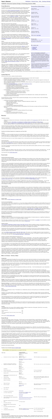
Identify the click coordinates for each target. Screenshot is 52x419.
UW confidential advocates (18, 234)
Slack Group (34, 49)
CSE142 (12, 16)
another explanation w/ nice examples (25, 392)
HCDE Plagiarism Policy (34, 178)
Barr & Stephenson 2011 (27, 83)
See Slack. (39, 35)
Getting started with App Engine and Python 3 (25, 397)
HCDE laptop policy (13, 152)
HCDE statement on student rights (14, 199)
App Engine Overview (26, 409)
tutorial (24, 408)
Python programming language (14, 10)
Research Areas (35, 1)
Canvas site (34, 47)
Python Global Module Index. (10, 286)
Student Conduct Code (29, 177)
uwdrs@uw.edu (30, 208)
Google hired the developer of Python (12, 61)
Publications (28, 1)
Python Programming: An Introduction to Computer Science (19, 123)
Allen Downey (40, 122)
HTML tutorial (21, 394)
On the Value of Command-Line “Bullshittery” (25, 359)
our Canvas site (10, 142)
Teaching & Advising (46, 1)
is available (37, 220)
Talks (40, 1)
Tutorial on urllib (21, 385)
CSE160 (16, 16)
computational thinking (13, 83)
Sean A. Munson (6, 1)
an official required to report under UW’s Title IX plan (15, 232)
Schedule (34, 48)
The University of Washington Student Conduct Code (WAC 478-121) (14, 224)
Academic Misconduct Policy (7, 178)
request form (27, 221)
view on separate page (16, 347)
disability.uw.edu (38, 208)
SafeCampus (27, 234)
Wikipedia (26, 392)
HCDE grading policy (11, 315)
